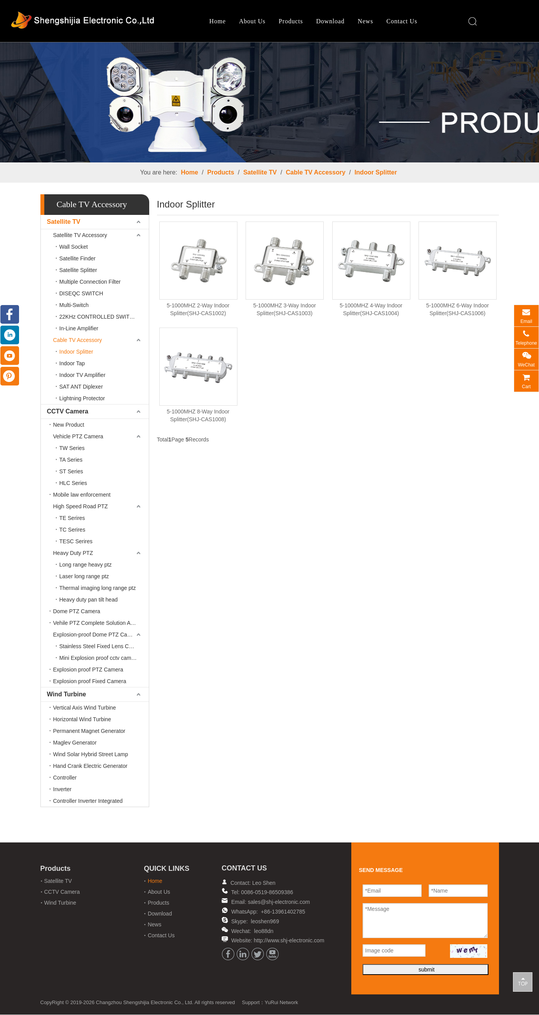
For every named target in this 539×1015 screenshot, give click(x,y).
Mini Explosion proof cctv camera (99, 659)
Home (217, 21)
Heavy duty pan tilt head (88, 600)
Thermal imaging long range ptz (97, 589)
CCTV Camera (68, 412)
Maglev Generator (75, 743)
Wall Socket (73, 247)
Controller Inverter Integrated (88, 802)
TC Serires (72, 530)
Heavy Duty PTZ (73, 554)
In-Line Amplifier (78, 329)
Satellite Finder (77, 259)
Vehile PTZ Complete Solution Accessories (101, 624)
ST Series (71, 472)
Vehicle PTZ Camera (78, 437)
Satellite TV (260, 173)
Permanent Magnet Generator (89, 732)
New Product (68, 425)
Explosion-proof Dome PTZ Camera (96, 635)
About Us (251, 21)
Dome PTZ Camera (76, 612)
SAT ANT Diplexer (81, 387)
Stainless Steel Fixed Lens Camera (102, 647)
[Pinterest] (9, 376)
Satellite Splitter (78, 271)
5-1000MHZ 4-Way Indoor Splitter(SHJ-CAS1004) (371, 310)
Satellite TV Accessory (80, 236)
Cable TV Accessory (315, 173)
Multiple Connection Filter (90, 282)
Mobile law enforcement (82, 495)
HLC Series (73, 484)
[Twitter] (257, 955)
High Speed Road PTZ (80, 507)
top (522, 981)
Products (290, 21)
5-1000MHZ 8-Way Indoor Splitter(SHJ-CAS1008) (198, 416)
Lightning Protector (82, 399)
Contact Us (401, 21)
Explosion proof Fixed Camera (89, 682)
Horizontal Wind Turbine (82, 720)
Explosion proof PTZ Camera (88, 670)
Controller (65, 778)
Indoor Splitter (375, 173)
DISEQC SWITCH (81, 294)
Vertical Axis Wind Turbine (84, 708)
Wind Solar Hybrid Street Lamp (90, 755)
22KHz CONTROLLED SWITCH (98, 317)
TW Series (72, 449)
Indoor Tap (72, 364)
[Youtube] (272, 955)
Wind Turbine (66, 695)
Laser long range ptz (84, 577)
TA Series (71, 460)
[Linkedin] (243, 955)
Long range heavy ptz (85, 565)
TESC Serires (76, 542)
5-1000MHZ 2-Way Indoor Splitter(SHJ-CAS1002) (198, 310)
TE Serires (72, 519)
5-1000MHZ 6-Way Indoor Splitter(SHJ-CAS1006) (457, 310)
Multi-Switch (74, 306)
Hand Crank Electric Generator (90, 767)
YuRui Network (281, 1003)
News (365, 21)
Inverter (62, 790)
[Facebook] (228, 955)
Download (329, 21)
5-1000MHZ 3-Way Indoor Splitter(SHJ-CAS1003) (284, 310)
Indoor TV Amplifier (82, 376)
